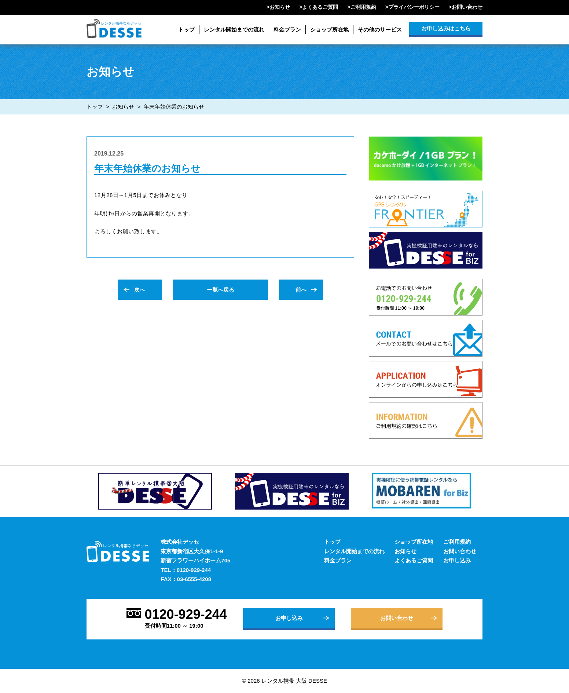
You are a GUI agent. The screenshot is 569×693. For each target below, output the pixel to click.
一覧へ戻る (220, 290)
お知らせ (279, 7)
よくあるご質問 (320, 7)
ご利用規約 (363, 7)
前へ (300, 290)
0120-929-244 (194, 570)
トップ (186, 29)
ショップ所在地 (329, 29)
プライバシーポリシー (414, 7)
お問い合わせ (467, 7)
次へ (139, 290)
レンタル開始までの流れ (234, 29)
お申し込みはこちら (446, 28)
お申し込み (457, 560)
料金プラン (287, 29)
